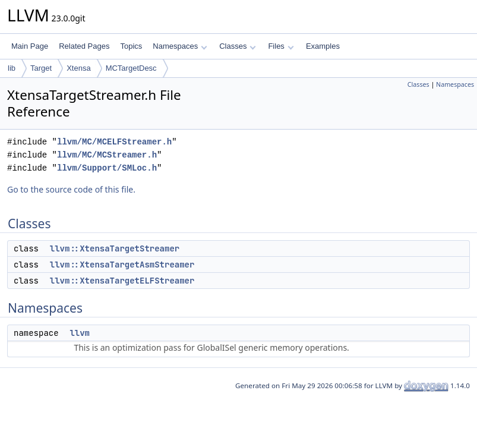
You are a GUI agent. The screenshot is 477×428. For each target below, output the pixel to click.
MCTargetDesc (131, 68)
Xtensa (78, 68)
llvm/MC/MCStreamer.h (107, 154)
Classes (237, 46)
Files (280, 46)
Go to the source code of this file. (71, 189)
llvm (80, 333)
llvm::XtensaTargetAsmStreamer (122, 264)
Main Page (29, 46)
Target (41, 68)
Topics (131, 46)
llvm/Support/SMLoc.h (107, 168)
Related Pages (84, 46)
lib (11, 68)
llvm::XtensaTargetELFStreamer (122, 280)
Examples (323, 46)
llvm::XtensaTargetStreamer (114, 248)
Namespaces (180, 46)
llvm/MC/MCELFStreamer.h (114, 141)
